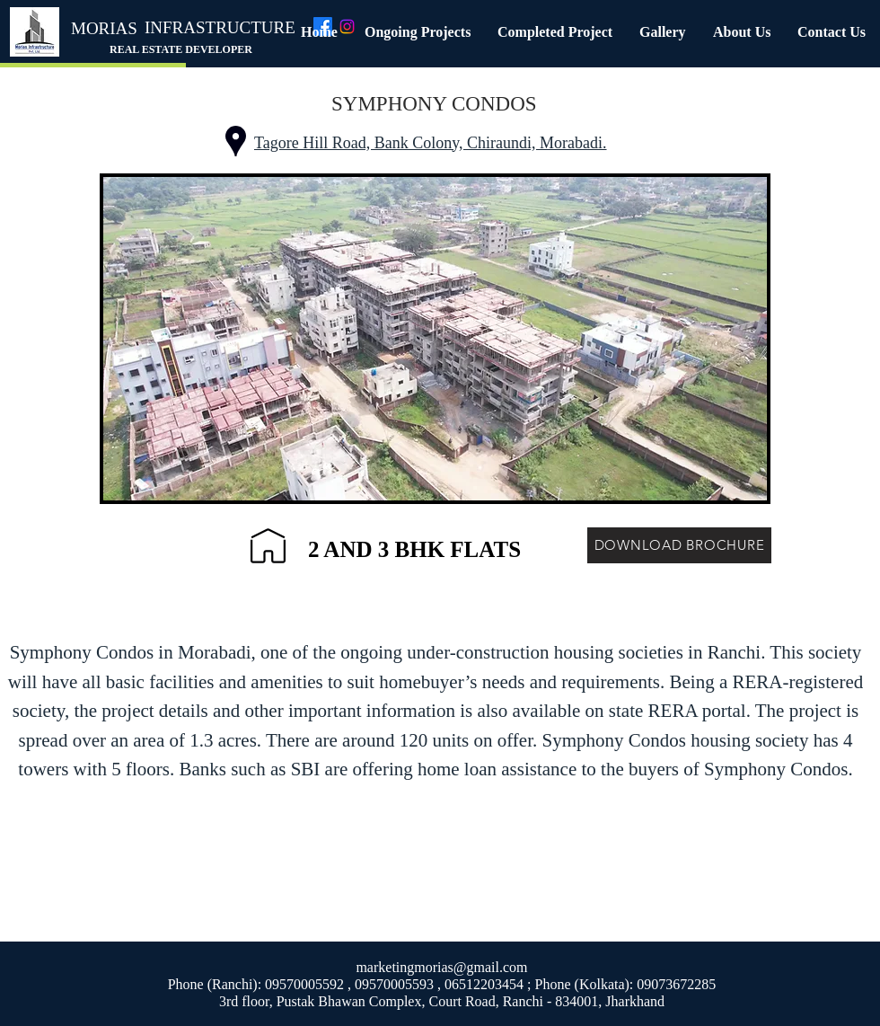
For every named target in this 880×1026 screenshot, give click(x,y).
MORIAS (104, 28)
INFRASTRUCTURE (220, 27)
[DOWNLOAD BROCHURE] (679, 545)
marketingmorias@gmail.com (441, 967)
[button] (417, 32)
